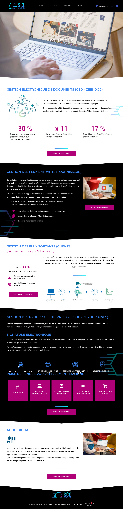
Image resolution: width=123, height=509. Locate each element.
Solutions (55, 6)
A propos (68, 6)
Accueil (42, 6)
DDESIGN (89, 505)
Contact (80, 6)
